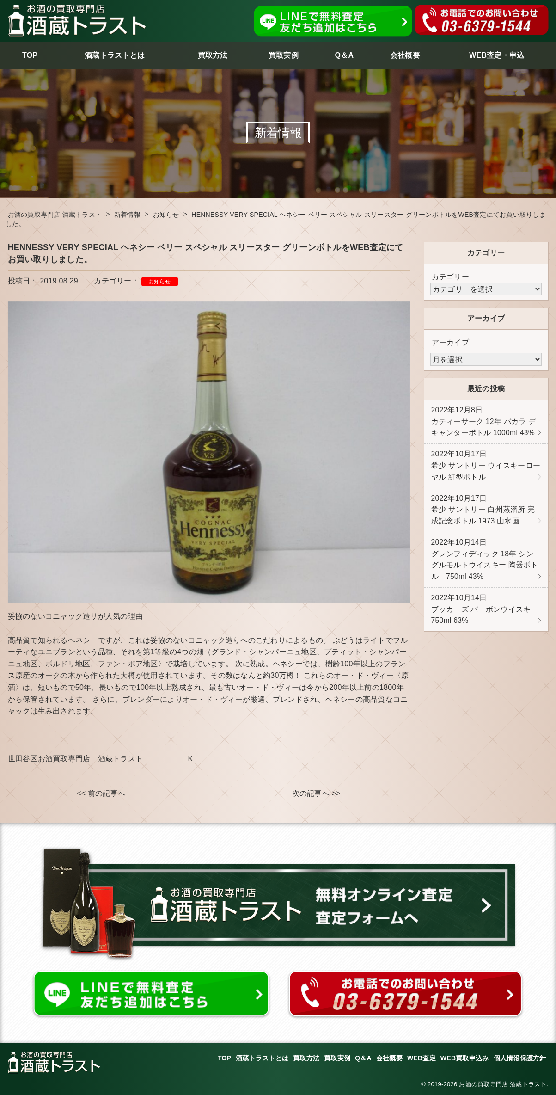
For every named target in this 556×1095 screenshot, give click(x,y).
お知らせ (159, 281)
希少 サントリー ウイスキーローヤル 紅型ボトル (486, 467)
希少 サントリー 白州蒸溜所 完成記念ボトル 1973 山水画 (483, 513)
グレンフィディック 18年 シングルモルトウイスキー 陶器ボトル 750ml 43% (484, 563)
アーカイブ (450, 342)
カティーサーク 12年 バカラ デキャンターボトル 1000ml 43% (483, 422)
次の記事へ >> (316, 794)
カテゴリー (450, 277)
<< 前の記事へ (101, 794)
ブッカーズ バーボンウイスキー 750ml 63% (484, 615)
